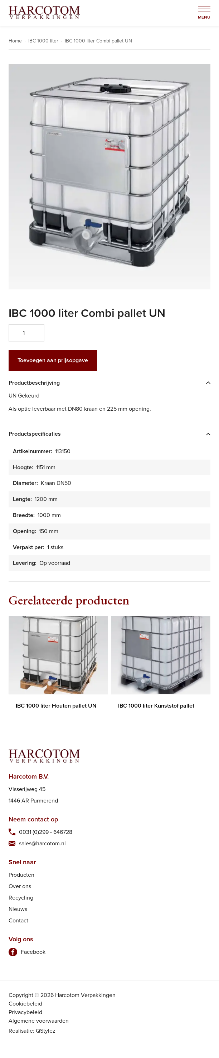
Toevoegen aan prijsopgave (53, 360)
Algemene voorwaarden (39, 1021)
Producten (21, 875)
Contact (18, 920)
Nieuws (18, 909)
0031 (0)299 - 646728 (45, 832)
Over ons (20, 886)
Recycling (21, 898)
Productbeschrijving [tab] (34, 383)
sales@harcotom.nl (42, 843)
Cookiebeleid (25, 1003)
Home (15, 41)
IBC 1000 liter (43, 41)
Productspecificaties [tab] (35, 434)
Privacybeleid (25, 1012)
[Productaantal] (26, 332)
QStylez (45, 1031)
